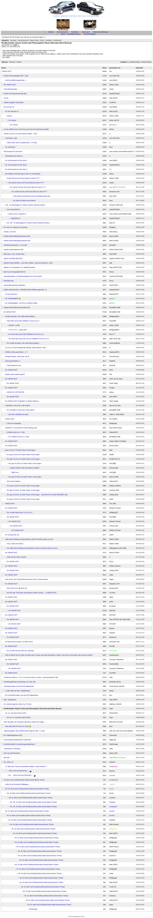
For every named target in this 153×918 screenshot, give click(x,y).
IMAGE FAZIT (6, 71)
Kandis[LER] (113, 766)
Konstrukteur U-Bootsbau (12, 749)
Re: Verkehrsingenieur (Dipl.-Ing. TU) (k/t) (17, 704)
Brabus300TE (113, 294)
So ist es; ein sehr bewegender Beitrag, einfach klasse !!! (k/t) (25, 347)
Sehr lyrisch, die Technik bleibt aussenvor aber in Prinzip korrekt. (26, 579)
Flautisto (112, 633)
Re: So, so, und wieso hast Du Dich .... (20, 717)
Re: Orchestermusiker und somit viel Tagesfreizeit (21, 695)
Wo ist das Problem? (14, 481)
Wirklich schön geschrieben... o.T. (16, 352)
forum (72, 916)
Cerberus (112, 798)
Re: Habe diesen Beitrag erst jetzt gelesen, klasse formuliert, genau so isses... (33, 548)
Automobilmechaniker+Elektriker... (15, 285)
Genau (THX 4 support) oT (17, 214)
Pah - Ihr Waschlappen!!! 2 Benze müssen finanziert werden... (25, 205)
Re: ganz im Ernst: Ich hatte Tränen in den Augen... (24, 454)
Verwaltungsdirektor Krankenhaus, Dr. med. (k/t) (19, 682)
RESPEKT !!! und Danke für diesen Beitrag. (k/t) (21, 428)
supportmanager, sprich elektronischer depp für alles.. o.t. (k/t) (24, 731)
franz (111, 147)
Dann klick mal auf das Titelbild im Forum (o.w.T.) (23, 321)
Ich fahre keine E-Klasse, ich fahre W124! (19, 642)
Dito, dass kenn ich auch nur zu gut (18, 726)
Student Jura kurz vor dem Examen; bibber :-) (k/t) (20, 134)
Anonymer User (114, 191)
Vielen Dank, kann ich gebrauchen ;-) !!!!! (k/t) (22, 142)
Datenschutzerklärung (99, 32)
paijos (111, 904)
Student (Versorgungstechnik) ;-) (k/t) (16, 76)
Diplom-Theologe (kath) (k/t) (13, 258)
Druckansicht (57, 40)
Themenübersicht (23, 40)
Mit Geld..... (7, 757)
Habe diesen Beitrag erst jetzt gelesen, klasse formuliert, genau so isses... (29, 539)
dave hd (112, 223)
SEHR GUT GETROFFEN (15, 392)
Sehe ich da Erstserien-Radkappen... (17, 784)
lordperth (112, 762)
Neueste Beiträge (88, 34)
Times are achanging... (14, 423)
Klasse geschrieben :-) (12, 361)
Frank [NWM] (113, 664)
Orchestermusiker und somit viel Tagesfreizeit (19, 686)
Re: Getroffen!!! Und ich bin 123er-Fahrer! (21, 410)
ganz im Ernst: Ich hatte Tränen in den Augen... (20, 450)
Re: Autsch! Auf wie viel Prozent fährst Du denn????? (26, 183)
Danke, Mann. (10, 419)
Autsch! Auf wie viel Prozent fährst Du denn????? (23, 178)
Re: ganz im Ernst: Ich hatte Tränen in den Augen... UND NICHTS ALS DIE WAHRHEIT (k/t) (37, 494)
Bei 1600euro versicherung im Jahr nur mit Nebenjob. (23, 174)
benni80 (112, 646)
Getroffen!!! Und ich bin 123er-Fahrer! (17, 405)
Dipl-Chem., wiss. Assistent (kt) (14, 254)
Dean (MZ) (112, 196)
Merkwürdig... (33, 909)
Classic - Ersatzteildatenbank (69, 34)
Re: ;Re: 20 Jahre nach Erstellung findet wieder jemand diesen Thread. (33, 802)
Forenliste (73, 32)
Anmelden (49, 40)
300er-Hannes (114, 824)
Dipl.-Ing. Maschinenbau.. (12, 753)
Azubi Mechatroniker (10, 89)
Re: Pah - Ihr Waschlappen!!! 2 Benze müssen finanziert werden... (29, 223)
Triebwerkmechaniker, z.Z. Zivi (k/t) (15, 245)
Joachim (112, 784)
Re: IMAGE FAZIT (10, 85)
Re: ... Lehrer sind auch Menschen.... (22, 775)
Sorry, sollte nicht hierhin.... (16, 544)
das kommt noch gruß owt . (17, 588)
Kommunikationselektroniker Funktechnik (17, 740)
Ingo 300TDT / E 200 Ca (117, 187)
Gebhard (112, 820)
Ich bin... (6, 98)
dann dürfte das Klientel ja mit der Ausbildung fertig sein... (32, 196)
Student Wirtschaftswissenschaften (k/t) (17, 307)
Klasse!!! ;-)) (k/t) (14, 325)
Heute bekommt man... (14, 365)
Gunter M (112, 855)
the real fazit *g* (9, 107)
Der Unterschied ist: (13, 209)
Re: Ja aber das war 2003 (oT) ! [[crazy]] (20, 650)
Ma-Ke (111, 793)
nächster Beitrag (146, 62)
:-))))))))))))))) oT (15, 218)
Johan (111, 873)
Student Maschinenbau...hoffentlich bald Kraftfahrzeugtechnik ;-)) (25, 290)
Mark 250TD (113, 833)
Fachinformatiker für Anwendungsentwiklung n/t (19, 744)
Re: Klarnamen (10, 147)
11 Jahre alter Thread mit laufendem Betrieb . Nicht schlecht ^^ (26, 766)
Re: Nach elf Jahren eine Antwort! (24, 200)
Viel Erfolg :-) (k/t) (11, 138)
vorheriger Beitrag (134, 62)
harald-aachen (114, 655)
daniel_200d (113, 753)
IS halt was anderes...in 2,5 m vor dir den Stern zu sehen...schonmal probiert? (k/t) (31, 677)
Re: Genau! (12, 120)
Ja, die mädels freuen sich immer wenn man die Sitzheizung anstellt (26, 129)
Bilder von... (16, 472)
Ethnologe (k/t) (8, 281)
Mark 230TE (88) (114, 339)
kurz (110, 695)
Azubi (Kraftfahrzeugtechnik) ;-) (15, 80)
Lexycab (112, 775)
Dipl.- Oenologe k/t (10, 699)
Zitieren (19, 62)
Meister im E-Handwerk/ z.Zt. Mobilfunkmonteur (19, 267)
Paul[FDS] (112, 887)
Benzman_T (113, 125)
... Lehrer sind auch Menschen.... (19, 771)
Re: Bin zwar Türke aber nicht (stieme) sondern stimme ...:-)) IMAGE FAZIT (32, 593)
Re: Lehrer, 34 (8, 762)
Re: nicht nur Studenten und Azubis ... (16, 227)
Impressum (84, 32)
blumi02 (112, 811)
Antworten (12, 62)
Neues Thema (34, 40)
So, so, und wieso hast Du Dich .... (16, 713)
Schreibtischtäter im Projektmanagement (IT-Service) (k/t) (23, 276)
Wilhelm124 (113, 829)
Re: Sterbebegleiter (13, 298)
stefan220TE (113, 891)
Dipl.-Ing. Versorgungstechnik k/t (14, 272)
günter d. (112, 298)
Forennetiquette (61, 32)
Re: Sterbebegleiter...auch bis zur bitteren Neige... (21, 303)
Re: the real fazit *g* (12, 111)
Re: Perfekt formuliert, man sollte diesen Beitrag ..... (24, 343)
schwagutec (113, 806)
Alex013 (112, 771)
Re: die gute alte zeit (12, 535)
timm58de (112, 673)
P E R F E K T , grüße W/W (18, 330)
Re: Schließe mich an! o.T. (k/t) (19, 437)
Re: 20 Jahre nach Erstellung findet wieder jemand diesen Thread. (27, 789)
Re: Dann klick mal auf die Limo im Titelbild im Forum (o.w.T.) (29, 339)
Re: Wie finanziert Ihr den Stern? (16, 160)
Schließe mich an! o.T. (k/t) (16, 432)
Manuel (111, 628)
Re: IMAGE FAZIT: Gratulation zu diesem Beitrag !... (22, 401)
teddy (111, 749)
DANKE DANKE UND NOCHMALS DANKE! (24, 468)
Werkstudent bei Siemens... (14, 156)
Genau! (9, 116)
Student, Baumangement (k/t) (13, 249)
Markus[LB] (113, 650)
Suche (42, 40)
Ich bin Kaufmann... (11, 294)
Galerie (50, 32)
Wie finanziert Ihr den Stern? (13, 151)
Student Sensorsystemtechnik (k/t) (15, 93)
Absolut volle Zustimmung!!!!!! (15, 374)
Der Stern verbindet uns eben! (18, 414)
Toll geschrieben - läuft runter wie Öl (17, 356)
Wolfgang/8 (113, 423)
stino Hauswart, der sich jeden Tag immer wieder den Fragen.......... (26, 722)
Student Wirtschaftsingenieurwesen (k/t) (17, 236)
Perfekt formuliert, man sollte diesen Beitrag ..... (21, 316)
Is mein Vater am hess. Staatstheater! (17, 691)
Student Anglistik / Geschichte (13, 102)
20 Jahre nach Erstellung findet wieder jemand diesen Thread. (24, 780)
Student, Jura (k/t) (10, 232)
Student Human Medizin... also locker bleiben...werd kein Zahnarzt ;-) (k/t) (28, 263)
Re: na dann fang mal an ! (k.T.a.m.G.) (19, 512)
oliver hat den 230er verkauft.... (17, 557)
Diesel (111, 789)
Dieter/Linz (112, 637)
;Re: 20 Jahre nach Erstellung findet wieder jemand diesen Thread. (31, 798)
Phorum (82, 916)
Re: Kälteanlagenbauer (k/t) (13, 735)
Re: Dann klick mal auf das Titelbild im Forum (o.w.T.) (26, 334)
